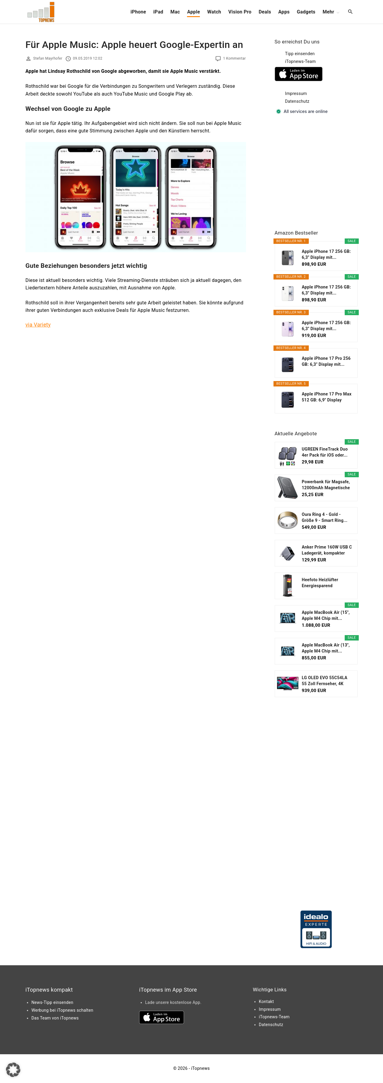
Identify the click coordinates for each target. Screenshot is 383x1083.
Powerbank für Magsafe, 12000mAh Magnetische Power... (326, 485)
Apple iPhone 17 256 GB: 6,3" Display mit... (326, 254)
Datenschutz (297, 101)
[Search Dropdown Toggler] (351, 11)
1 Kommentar (234, 58)
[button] (13, 1070)
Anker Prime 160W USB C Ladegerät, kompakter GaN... (327, 550)
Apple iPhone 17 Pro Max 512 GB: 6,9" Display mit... (327, 397)
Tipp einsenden (300, 53)
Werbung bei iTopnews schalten (62, 1010)
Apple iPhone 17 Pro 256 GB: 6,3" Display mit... (326, 361)
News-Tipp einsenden (52, 1002)
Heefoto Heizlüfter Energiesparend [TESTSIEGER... (320, 583)
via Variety (38, 325)
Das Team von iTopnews (55, 1018)
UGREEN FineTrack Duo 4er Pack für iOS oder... (325, 452)
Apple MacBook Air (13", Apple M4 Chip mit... (326, 648)
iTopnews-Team (300, 61)
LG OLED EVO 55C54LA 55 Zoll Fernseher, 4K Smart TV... (324, 681)
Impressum (296, 93)
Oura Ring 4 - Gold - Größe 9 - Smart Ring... (325, 517)
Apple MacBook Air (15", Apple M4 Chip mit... (326, 615)
